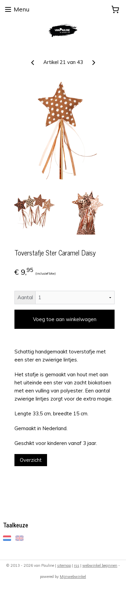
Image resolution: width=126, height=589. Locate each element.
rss (76, 565)
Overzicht (31, 460)
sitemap (64, 565)
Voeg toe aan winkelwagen (64, 319)
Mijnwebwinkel (73, 576)
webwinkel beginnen (99, 565)
